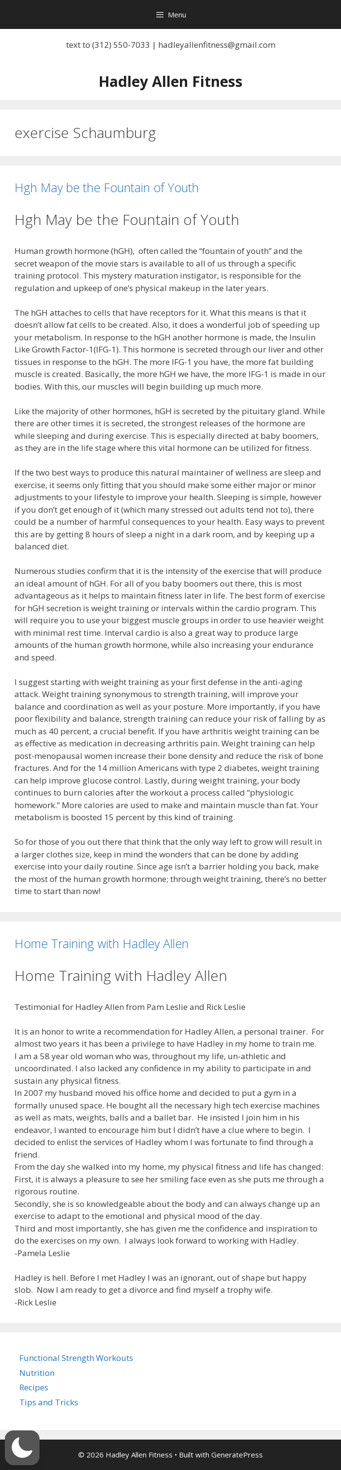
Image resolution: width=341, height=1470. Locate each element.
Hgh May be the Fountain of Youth (106, 187)
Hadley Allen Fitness (170, 81)
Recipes (33, 1387)
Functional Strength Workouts (76, 1357)
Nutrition (37, 1372)
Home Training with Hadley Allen (101, 943)
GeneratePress (237, 1454)
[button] (22, 1447)
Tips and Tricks (48, 1402)
